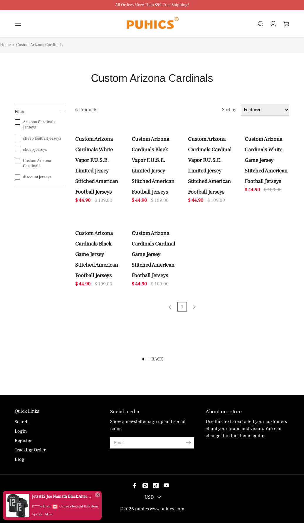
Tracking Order (30, 450)
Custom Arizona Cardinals (33, 163)
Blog (19, 459)
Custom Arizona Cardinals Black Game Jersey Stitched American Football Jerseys (96, 254)
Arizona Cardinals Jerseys (35, 124)
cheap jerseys (31, 149)
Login (21, 431)
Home (5, 45)
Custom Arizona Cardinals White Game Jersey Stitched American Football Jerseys (266, 160)
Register (23, 441)
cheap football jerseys (38, 138)
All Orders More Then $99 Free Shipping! (152, 5)
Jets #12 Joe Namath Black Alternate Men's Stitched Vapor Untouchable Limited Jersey (62, 496)
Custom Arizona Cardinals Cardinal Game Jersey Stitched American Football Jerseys (153, 254)
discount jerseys (33, 177)
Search (21, 422)
